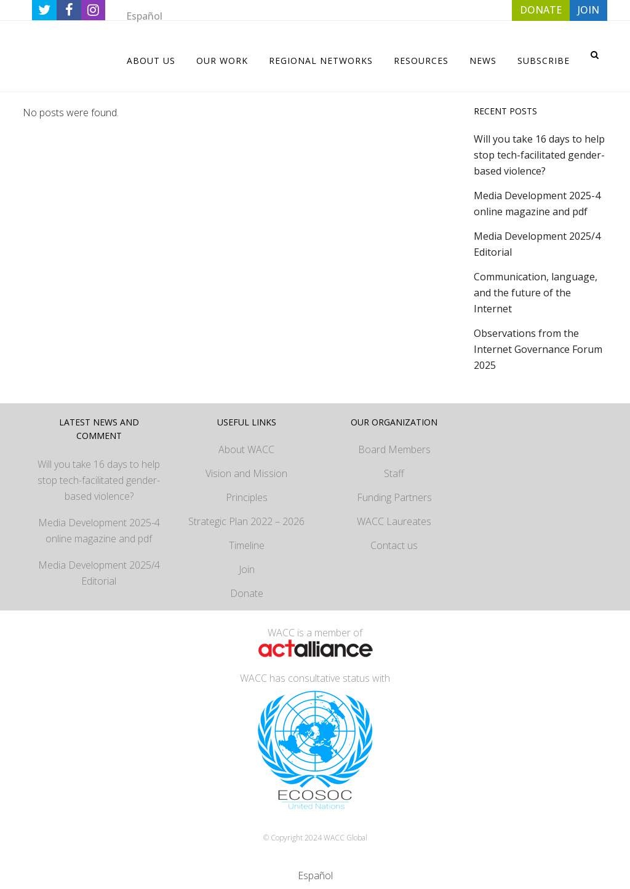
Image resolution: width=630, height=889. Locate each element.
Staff (394, 473)
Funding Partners (394, 497)
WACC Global (345, 837)
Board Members (394, 449)
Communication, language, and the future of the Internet (535, 292)
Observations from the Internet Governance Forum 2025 (538, 349)
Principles (247, 497)
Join (247, 569)
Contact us (394, 545)
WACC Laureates (394, 521)
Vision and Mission (246, 473)
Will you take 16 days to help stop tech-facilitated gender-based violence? (539, 155)
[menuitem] (144, 16)
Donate (246, 593)
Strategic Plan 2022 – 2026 (246, 521)
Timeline (247, 545)
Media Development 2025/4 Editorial (99, 573)
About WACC (246, 449)
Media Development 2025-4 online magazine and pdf (99, 530)
